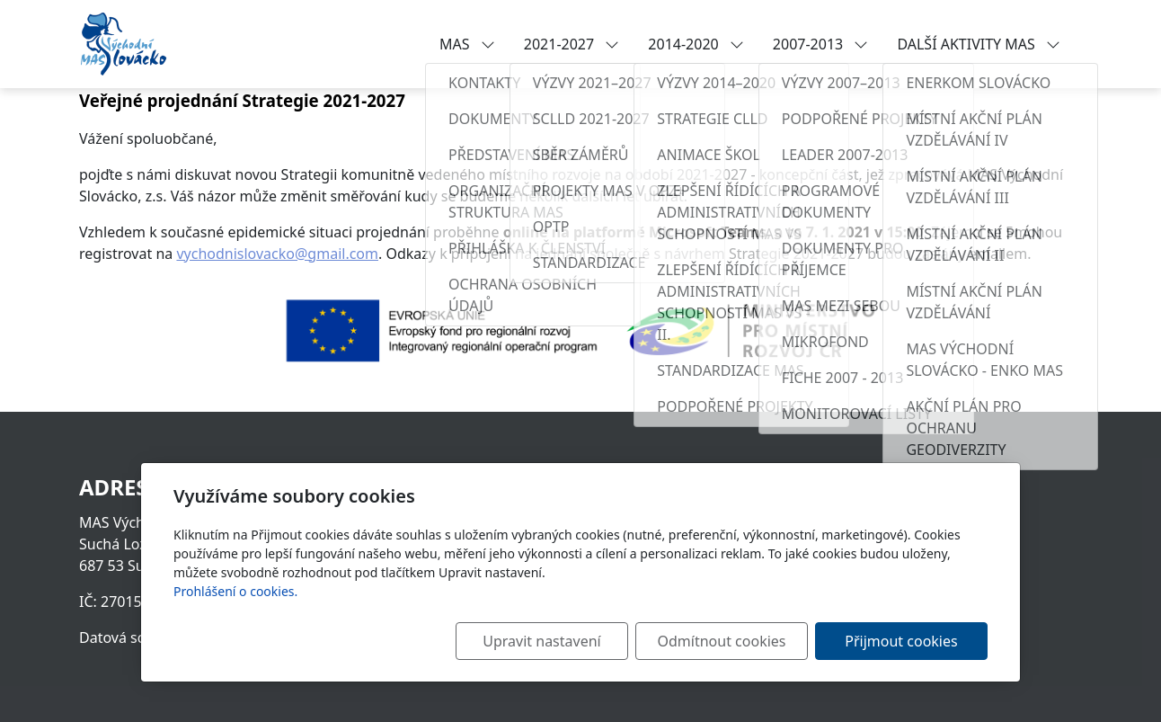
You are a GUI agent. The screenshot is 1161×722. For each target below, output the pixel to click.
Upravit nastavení (541, 641)
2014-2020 (696, 44)
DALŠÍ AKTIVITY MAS (978, 44)
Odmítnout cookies (722, 641)
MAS (467, 44)
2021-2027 (572, 44)
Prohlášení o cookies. (235, 591)
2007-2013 (821, 44)
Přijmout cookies (901, 641)
